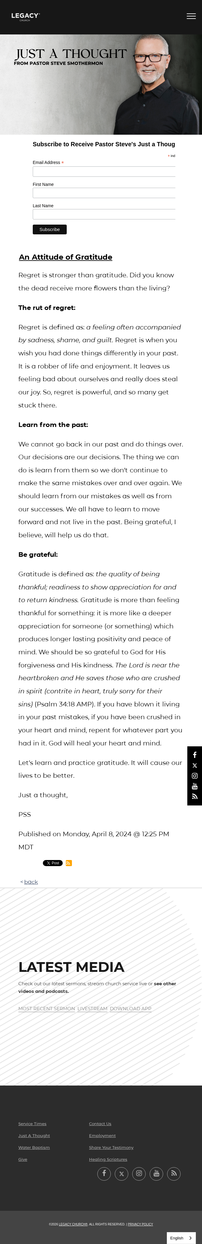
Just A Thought (34, 1135)
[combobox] (181, 1238)
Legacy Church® (73, 1224)
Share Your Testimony (111, 1147)
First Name (43, 184)
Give (22, 1159)
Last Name (43, 205)
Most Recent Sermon (46, 1008)
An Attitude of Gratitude (65, 257)
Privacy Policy (140, 1224)
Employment (102, 1135)
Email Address (48, 162)
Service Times (32, 1123)
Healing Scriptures (108, 1159)
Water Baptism (34, 1147)
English (176, 1238)
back (31, 881)
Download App (131, 1008)
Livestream (92, 1008)
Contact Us (100, 1123)
